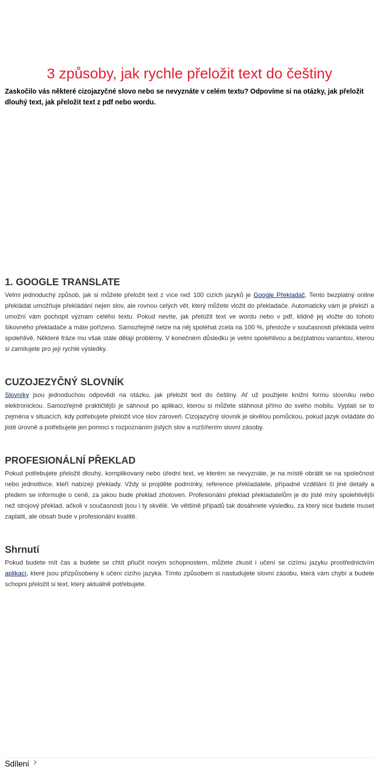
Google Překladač (279, 294)
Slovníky (17, 394)
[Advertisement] (154, 185)
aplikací (15, 573)
